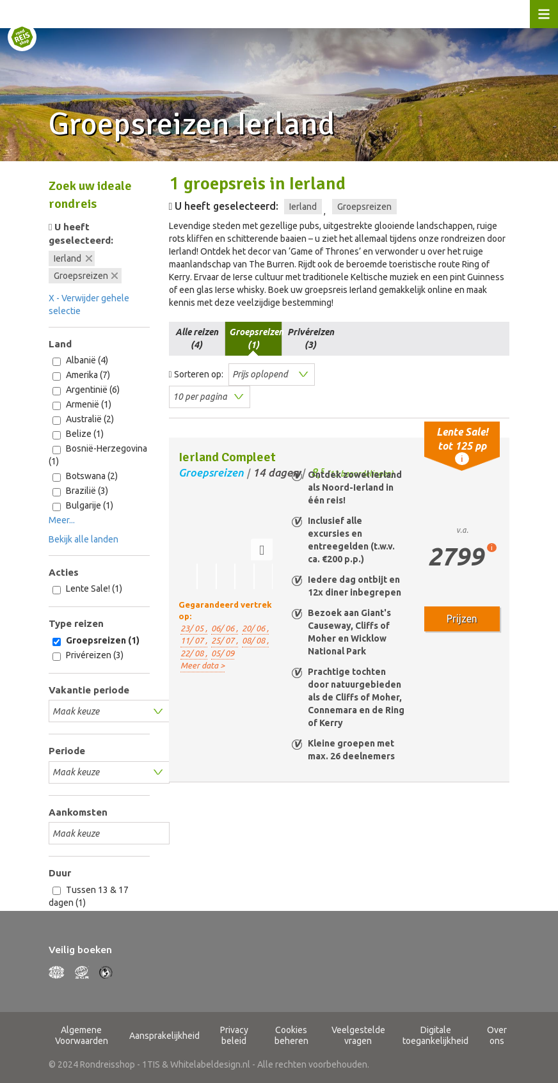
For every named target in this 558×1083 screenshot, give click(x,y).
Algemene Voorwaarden (81, 1035)
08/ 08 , (255, 640)
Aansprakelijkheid (164, 1036)
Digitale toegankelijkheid (435, 1035)
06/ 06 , (224, 628)
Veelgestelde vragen (358, 1035)
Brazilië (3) (80, 491)
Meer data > (202, 665)
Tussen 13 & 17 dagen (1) (89, 896)
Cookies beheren (291, 1035)
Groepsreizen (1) (96, 640)
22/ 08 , (193, 653)
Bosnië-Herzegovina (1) (98, 454)
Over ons (497, 1035)
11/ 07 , (193, 640)
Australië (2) (83, 419)
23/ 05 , (193, 628)
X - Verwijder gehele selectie (89, 304)
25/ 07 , (224, 640)
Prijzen (462, 618)
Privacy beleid (234, 1035)
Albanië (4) (80, 360)
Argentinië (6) (86, 389)
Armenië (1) (81, 404)
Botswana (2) (85, 476)
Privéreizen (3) (88, 655)
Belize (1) (78, 434)
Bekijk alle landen (83, 539)
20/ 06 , (255, 628)
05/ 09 (222, 653)
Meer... (62, 520)
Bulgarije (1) (82, 505)
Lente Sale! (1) (87, 588)
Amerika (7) (81, 375)
